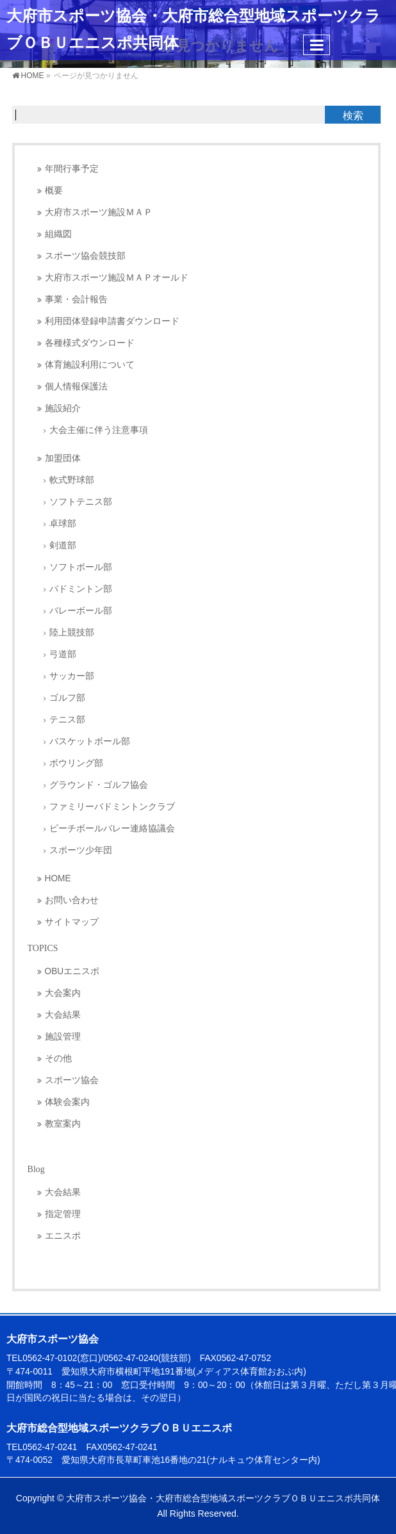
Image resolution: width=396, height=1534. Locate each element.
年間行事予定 (72, 169)
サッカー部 (71, 676)
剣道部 (62, 545)
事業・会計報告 (76, 299)
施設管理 (63, 1036)
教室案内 (63, 1124)
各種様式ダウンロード (90, 343)
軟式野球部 (71, 480)
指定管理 (63, 1214)
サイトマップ (72, 922)
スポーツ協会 (72, 1080)
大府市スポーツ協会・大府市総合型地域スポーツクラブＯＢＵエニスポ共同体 (223, 1498)
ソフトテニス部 (80, 502)
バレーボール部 (80, 611)
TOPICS (43, 948)
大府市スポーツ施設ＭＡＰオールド (116, 277)
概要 (54, 190)
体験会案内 (67, 1102)
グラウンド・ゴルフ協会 (98, 785)
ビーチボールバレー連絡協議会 (112, 828)
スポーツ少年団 (80, 850)
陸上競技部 (71, 632)
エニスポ (63, 1236)
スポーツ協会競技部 (85, 256)
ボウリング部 (76, 763)
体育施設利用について (90, 365)
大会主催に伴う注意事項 (98, 430)
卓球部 (62, 523)
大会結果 (63, 1015)
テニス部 (67, 719)
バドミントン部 (80, 589)
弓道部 (62, 654)
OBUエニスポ (72, 971)
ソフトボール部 (80, 567)
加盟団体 (63, 458)
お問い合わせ (72, 900)
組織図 (58, 234)
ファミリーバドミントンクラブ (112, 807)
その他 (58, 1058)
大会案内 (63, 993)
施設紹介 (63, 408)
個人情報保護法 (76, 386)
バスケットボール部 (89, 741)
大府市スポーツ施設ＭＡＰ (99, 212)
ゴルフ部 (67, 698)
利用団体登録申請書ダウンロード (112, 321)
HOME (58, 878)
